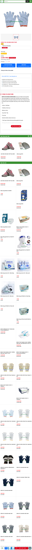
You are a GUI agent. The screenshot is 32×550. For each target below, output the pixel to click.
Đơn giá (5, 47)
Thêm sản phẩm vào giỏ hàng (8, 65)
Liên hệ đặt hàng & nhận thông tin (23, 65)
